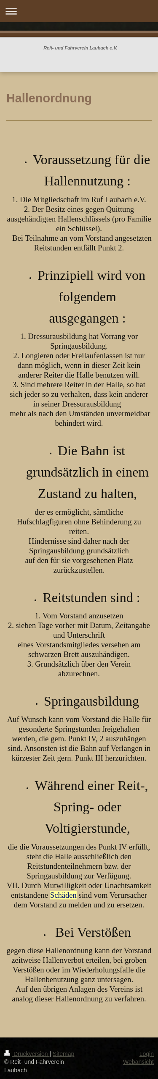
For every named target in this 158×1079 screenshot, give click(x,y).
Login (146, 1053)
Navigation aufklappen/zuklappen (79, 11)
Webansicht (138, 1061)
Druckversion (26, 1053)
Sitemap (63, 1053)
